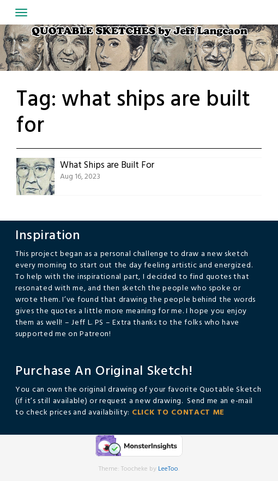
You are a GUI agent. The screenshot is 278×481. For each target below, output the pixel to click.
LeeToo (168, 469)
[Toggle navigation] (21, 12)
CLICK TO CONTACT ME (178, 412)
